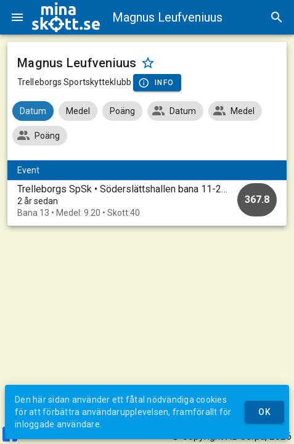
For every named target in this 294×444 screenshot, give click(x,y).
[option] (147, 201)
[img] (66, 17)
